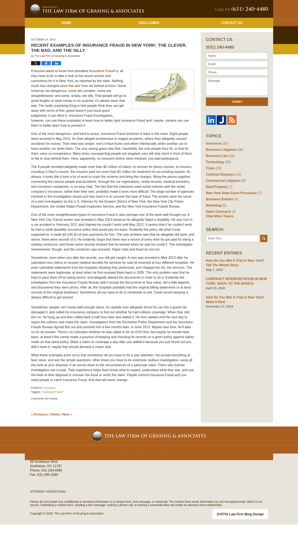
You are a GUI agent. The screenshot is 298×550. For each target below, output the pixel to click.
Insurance (49, 414)
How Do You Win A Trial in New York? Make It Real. (233, 327)
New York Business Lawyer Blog (87, 35)
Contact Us (232, 49)
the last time (78, 112)
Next (67, 440)
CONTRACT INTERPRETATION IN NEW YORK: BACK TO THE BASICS (234, 309)
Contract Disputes (222, 200)
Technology (218, 188)
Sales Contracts (220, 237)
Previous (39, 440)
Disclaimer (149, 49)
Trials (213, 194)
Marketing (215, 231)
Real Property (218, 212)
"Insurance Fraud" (52, 418)
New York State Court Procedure (232, 219)
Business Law (219, 181)
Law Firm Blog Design (248, 540)
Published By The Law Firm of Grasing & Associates (241, 35)
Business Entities (221, 225)
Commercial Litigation (224, 206)
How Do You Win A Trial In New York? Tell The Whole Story (236, 290)
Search (263, 266)
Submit (237, 127)
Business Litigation (223, 175)
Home (66, 49)
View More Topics (219, 243)
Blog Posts (175, 475)
